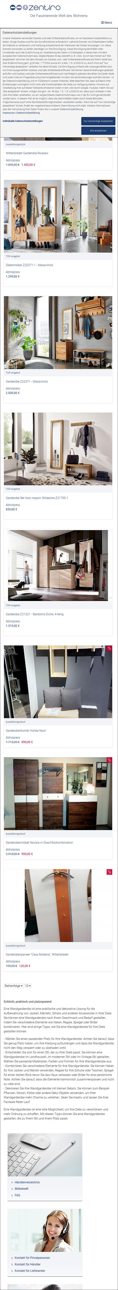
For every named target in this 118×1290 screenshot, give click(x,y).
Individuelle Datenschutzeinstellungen (23, 121)
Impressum (9, 112)
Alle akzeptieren (98, 130)
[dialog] (59, 659)
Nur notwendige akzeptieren (98, 121)
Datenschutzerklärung (71, 109)
